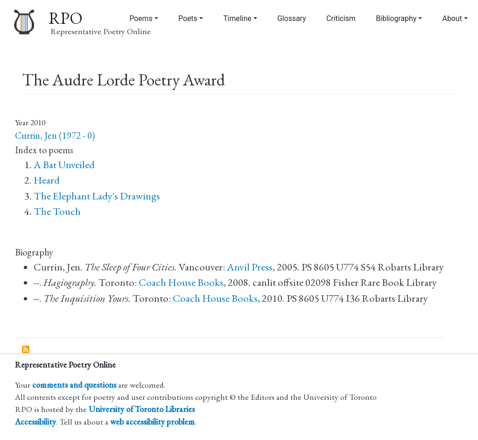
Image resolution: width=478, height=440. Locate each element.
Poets (187, 18)
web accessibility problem (152, 421)
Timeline (237, 18)
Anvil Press (250, 267)
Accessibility (35, 421)
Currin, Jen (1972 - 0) (55, 135)
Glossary (291, 18)
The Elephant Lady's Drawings (97, 196)
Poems (140, 18)
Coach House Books (181, 282)
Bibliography (396, 18)
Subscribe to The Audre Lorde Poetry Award (26, 350)
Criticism (341, 18)
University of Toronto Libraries (142, 409)
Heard (47, 180)
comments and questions (74, 384)
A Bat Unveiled (64, 164)
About (452, 18)
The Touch (57, 211)
